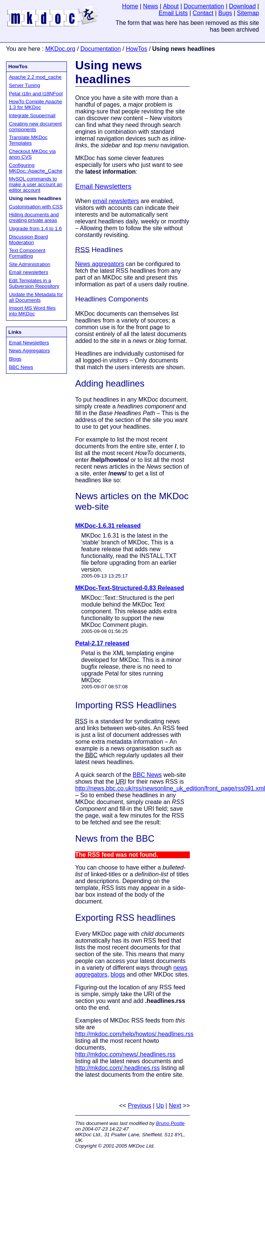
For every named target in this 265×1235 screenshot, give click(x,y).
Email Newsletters (29, 342)
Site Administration (29, 264)
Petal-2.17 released (102, 643)
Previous (139, 1105)
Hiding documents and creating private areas (34, 217)
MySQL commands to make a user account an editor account (35, 184)
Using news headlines (108, 72)
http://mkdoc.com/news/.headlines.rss (125, 1054)
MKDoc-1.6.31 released (108, 526)
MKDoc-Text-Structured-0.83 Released (129, 588)
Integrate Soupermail (32, 115)
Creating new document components (35, 126)
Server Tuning (24, 85)
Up (160, 1105)
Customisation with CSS (36, 206)
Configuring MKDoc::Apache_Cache (35, 168)
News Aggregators (29, 350)
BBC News (21, 367)
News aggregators (99, 264)
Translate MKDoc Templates (28, 140)
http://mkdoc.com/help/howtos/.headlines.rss (134, 1034)
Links (14, 332)
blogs (118, 974)
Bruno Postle (170, 1123)
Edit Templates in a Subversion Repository (34, 283)
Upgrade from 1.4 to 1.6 (35, 228)
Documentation (100, 49)
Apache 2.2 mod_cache (35, 77)
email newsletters (115, 201)
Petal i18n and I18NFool (36, 93)
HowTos (136, 49)
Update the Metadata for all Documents (36, 297)
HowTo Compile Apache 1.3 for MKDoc (35, 104)
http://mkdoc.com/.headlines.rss (117, 1068)
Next (175, 1105)
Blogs (15, 359)
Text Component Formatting (27, 253)
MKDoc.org (60, 49)
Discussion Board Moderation (28, 239)
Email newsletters (28, 272)
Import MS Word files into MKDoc (32, 310)
